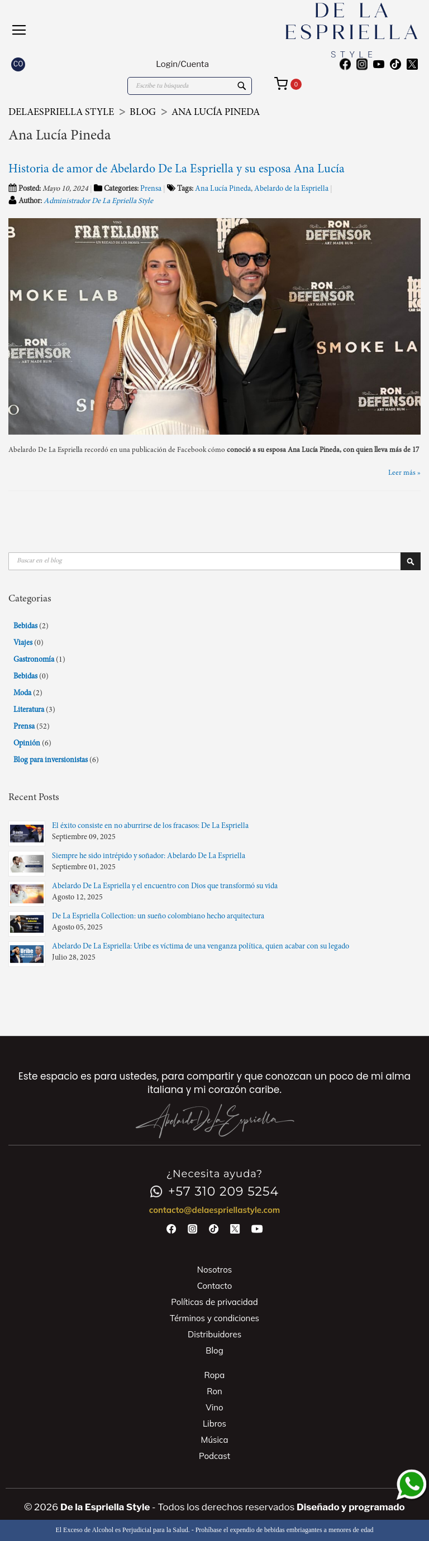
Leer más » (404, 473)
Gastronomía (34, 660)
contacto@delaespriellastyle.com (214, 1210)
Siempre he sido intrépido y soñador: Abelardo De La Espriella (148, 856)
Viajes (23, 643)
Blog (144, 113)
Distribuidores (214, 1334)
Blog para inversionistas (51, 760)
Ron (214, 1391)
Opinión (27, 744)
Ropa (214, 1375)
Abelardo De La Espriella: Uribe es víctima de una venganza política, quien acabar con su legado (200, 947)
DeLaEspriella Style (62, 113)
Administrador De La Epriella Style (98, 201)
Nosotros (214, 1269)
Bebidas (26, 626)
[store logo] (316, 30)
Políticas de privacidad (214, 1302)
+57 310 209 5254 (214, 1192)
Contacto (214, 1285)
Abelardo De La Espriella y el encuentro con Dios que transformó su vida (165, 886)
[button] (18, 64)
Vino (214, 1407)
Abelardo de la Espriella (291, 189)
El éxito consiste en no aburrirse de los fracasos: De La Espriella (150, 826)
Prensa (150, 189)
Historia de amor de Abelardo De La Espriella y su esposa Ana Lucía (176, 169)
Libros (214, 1423)
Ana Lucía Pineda (223, 189)
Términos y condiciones (214, 1318)
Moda (23, 693)
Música (214, 1439)
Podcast (214, 1456)
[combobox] (189, 86)
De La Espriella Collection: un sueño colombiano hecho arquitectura (158, 917)
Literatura (29, 710)
